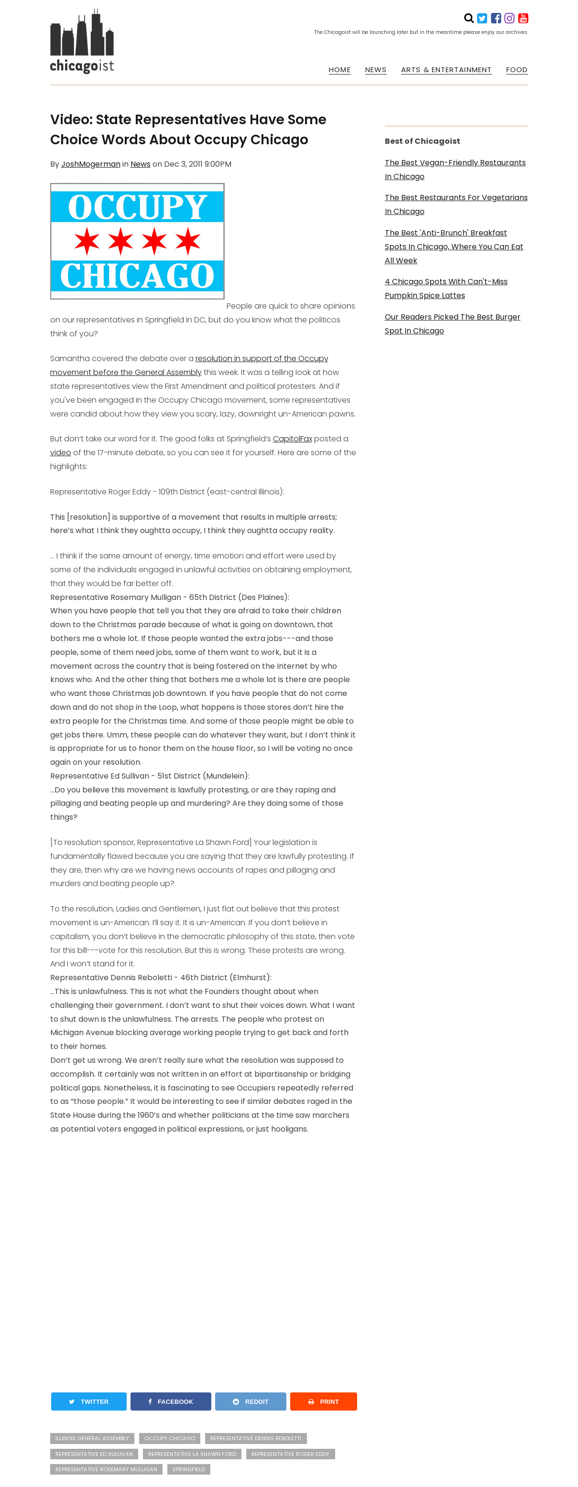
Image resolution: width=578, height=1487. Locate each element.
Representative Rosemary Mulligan (106, 1469)
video (60, 452)
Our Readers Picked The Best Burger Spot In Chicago (453, 323)
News (141, 164)
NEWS (376, 70)
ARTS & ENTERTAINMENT (446, 70)
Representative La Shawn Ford (192, 1454)
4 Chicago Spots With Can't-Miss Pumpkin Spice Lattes (446, 288)
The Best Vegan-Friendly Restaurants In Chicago (455, 169)
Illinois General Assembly (92, 1438)
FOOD (517, 70)
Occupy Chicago (169, 1438)
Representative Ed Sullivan (94, 1454)
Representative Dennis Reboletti (255, 1438)
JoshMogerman (90, 164)
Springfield (189, 1469)
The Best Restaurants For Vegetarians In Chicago (456, 204)
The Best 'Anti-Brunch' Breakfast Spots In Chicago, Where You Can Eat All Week (454, 246)
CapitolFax (292, 438)
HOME (339, 70)
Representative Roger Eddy (290, 1454)
